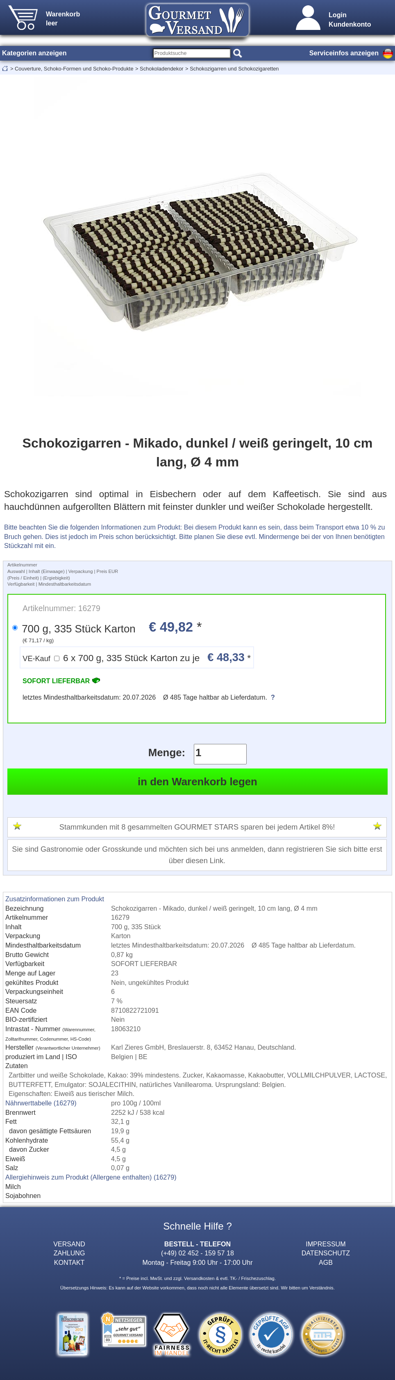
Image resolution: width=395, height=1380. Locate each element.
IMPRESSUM (325, 1244)
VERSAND (69, 1244)
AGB (326, 1262)
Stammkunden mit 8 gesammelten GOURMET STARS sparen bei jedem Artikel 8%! (197, 827)
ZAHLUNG (69, 1253)
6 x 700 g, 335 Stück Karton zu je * (137, 657)
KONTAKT (69, 1262)
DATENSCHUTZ (326, 1253)
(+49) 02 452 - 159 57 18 (197, 1253)
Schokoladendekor (162, 69)
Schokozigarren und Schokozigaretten (234, 69)
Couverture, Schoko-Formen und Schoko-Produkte (74, 69)
